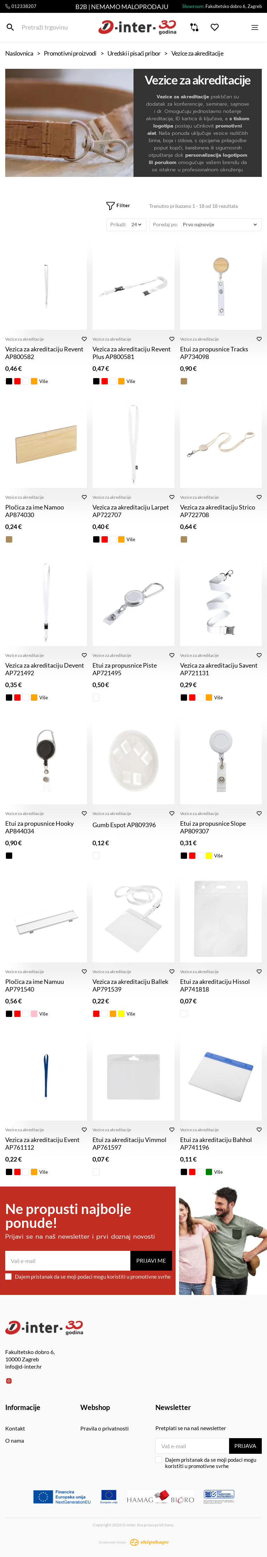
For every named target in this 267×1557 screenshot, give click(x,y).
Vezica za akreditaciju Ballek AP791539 (130, 985)
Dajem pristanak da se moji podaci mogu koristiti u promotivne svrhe (88, 1276)
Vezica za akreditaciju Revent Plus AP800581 (131, 352)
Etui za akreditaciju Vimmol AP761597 (129, 1143)
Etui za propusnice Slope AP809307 (213, 827)
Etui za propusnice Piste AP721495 (124, 669)
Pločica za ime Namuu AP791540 (34, 985)
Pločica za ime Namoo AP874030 (34, 511)
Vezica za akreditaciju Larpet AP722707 (130, 511)
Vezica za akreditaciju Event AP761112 (42, 1143)
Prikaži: (118, 224)
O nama (14, 1440)
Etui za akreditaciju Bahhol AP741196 (216, 1143)
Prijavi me (151, 1260)
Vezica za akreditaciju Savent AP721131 (219, 669)
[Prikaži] (136, 225)
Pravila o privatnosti (104, 1428)
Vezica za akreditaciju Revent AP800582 (44, 352)
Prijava (245, 1445)
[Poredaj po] (219, 225)
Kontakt (15, 1428)
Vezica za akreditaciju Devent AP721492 (44, 669)
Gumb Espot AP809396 (124, 825)
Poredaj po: (165, 224)
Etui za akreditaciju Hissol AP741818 (215, 985)
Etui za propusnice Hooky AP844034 (39, 827)
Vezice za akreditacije (24, 339)
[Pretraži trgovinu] (10, 27)
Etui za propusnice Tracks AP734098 (214, 352)
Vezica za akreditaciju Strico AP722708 (217, 511)
